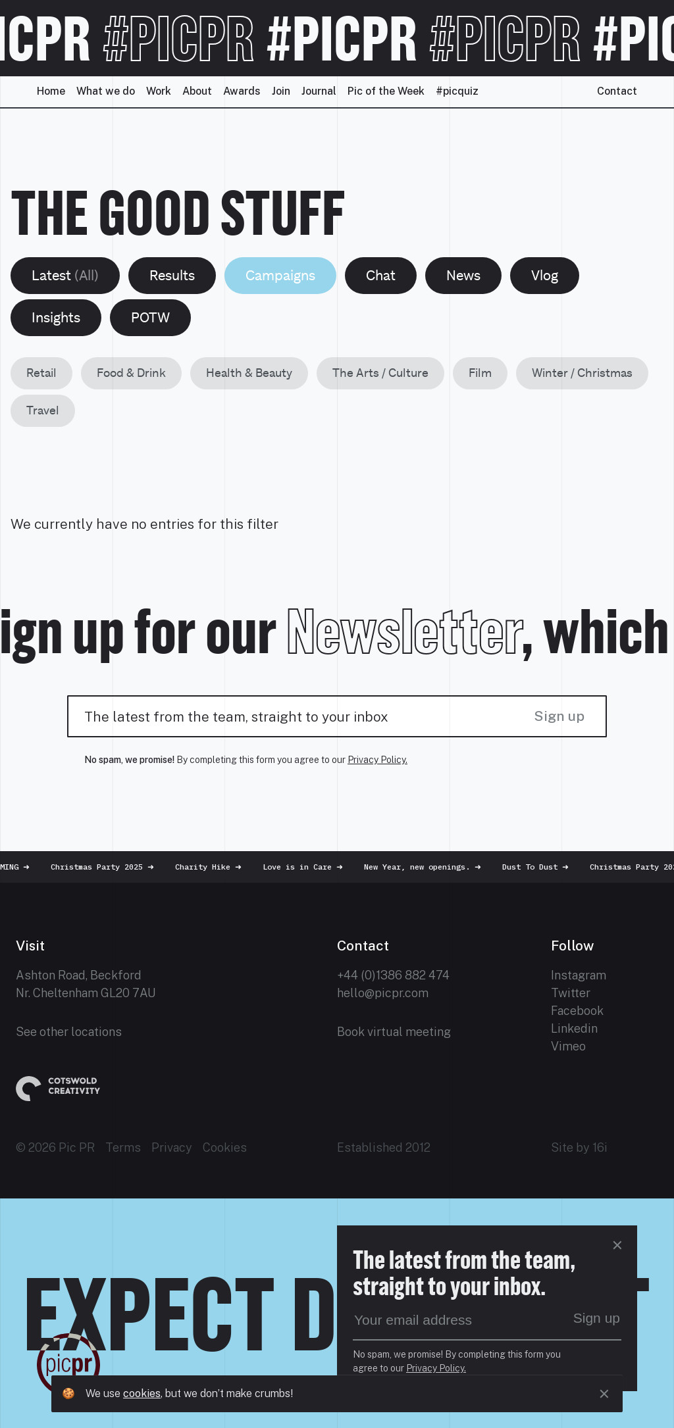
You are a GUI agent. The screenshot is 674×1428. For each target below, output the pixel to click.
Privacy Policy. (377, 759)
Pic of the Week (386, 91)
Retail (41, 372)
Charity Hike (213, 867)
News (463, 275)
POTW (150, 317)
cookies (142, 1393)
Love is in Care (308, 867)
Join (281, 91)
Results (172, 275)
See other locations (69, 1032)
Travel (42, 410)
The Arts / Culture (380, 372)
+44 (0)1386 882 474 (393, 975)
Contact (617, 91)
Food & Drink (131, 372)
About (197, 91)
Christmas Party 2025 (107, 867)
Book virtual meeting (394, 1032)
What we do (105, 91)
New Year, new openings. (427, 867)
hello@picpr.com (382, 993)
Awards (242, 91)
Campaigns (280, 275)
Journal (318, 91)
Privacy (171, 1147)
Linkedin (574, 1028)
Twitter (570, 993)
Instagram (578, 975)
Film (480, 372)
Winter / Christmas (582, 372)
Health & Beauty (249, 372)
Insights (56, 317)
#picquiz (457, 91)
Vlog (544, 275)
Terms (123, 1147)
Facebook (577, 1011)
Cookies (225, 1147)
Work (158, 91)
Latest (65, 275)
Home (51, 91)
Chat (381, 275)
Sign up (559, 716)
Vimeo (568, 1046)
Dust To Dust (540, 867)
